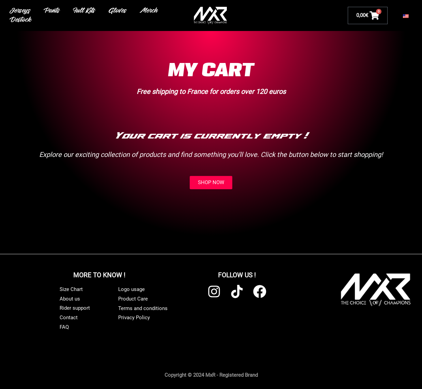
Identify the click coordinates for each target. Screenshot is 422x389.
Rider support (75, 308)
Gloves (118, 10)
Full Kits (84, 10)
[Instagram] (214, 291)
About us (70, 299)
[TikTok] (237, 291)
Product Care (133, 299)
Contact (69, 317)
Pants (52, 10)
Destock (21, 20)
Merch (149, 10)
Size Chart (71, 289)
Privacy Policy (134, 318)
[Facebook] (259, 291)
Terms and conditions (143, 308)
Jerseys (20, 10)
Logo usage (131, 289)
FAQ (64, 327)
